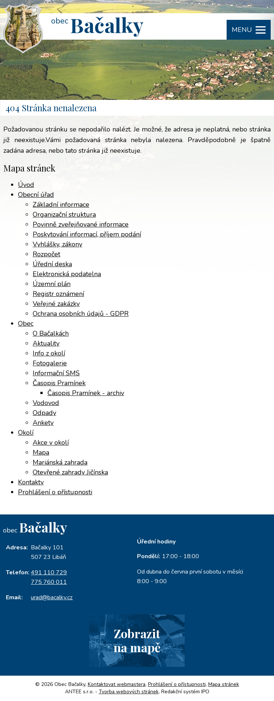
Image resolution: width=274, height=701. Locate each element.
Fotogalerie (50, 363)
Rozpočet (46, 254)
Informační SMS (56, 373)
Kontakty (31, 482)
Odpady (44, 412)
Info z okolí (49, 353)
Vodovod (46, 402)
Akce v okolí (51, 442)
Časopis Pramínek (59, 383)
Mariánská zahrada (60, 462)
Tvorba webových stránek (129, 691)
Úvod (26, 184)
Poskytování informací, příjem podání (87, 234)
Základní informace (61, 204)
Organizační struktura (64, 214)
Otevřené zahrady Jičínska (70, 472)
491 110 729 (49, 572)
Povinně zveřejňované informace (81, 224)
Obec (25, 323)
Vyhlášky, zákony (57, 244)
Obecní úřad (36, 194)
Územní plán (52, 283)
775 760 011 (49, 582)
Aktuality (46, 343)
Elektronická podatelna (67, 274)
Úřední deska (52, 264)
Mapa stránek (223, 684)
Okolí (25, 432)
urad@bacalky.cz (52, 597)
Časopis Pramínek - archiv (85, 393)
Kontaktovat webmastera (116, 684)
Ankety (43, 422)
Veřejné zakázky (56, 303)
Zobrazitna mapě (137, 640)
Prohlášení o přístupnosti (55, 492)
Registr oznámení (58, 293)
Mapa (41, 452)
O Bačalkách (51, 333)
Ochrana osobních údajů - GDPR (81, 313)
